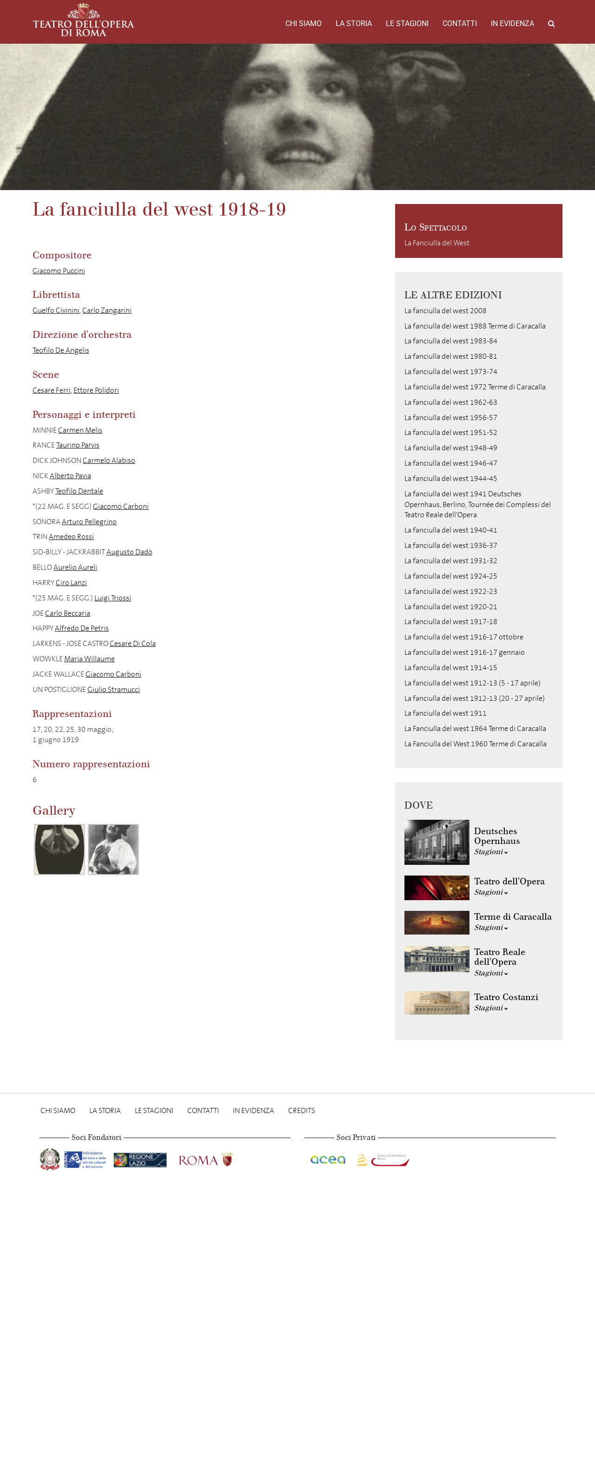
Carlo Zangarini (107, 310)
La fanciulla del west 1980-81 (450, 356)
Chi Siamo (303, 23)
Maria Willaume (89, 659)
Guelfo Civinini (56, 310)
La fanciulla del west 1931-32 (450, 561)
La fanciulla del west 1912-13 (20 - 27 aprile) (474, 698)
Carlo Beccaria (67, 613)
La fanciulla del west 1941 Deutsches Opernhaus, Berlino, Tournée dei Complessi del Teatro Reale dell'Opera (477, 504)
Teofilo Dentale (79, 491)
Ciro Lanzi (71, 582)
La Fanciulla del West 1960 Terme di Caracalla (475, 744)
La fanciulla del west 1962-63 (450, 402)
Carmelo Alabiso (109, 460)
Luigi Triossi (112, 598)
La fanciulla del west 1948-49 (450, 448)
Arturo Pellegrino (89, 522)
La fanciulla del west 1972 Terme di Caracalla (475, 387)
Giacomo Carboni (121, 506)
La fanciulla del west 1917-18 (450, 621)
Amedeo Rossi (71, 536)
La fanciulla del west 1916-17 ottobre (463, 637)
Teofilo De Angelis (61, 350)
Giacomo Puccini (59, 271)
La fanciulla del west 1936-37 (450, 545)
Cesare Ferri (52, 390)
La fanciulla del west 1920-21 (450, 607)
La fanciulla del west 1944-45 (450, 478)
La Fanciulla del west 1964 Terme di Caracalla (475, 728)
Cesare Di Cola (133, 643)
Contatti (460, 23)
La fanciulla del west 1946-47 (450, 463)
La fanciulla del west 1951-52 (450, 432)
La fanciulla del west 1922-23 (450, 591)
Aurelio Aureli (75, 567)
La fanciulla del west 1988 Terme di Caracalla (475, 326)
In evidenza (512, 23)
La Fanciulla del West (436, 243)
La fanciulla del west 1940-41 (450, 530)
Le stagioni (407, 23)
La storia (354, 23)
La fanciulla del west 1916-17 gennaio (464, 652)
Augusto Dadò (129, 552)
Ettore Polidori (96, 390)
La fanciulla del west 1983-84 (450, 341)
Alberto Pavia (70, 476)
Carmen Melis (80, 430)
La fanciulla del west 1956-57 (450, 417)
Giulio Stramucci (113, 689)
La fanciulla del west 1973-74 (450, 371)
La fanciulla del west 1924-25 (450, 576)
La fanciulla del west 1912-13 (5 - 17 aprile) (472, 683)
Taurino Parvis (77, 445)
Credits (301, 1110)
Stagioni (491, 851)
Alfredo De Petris (82, 628)
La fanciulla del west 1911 (445, 713)
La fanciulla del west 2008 (445, 311)
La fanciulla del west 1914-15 (450, 667)
